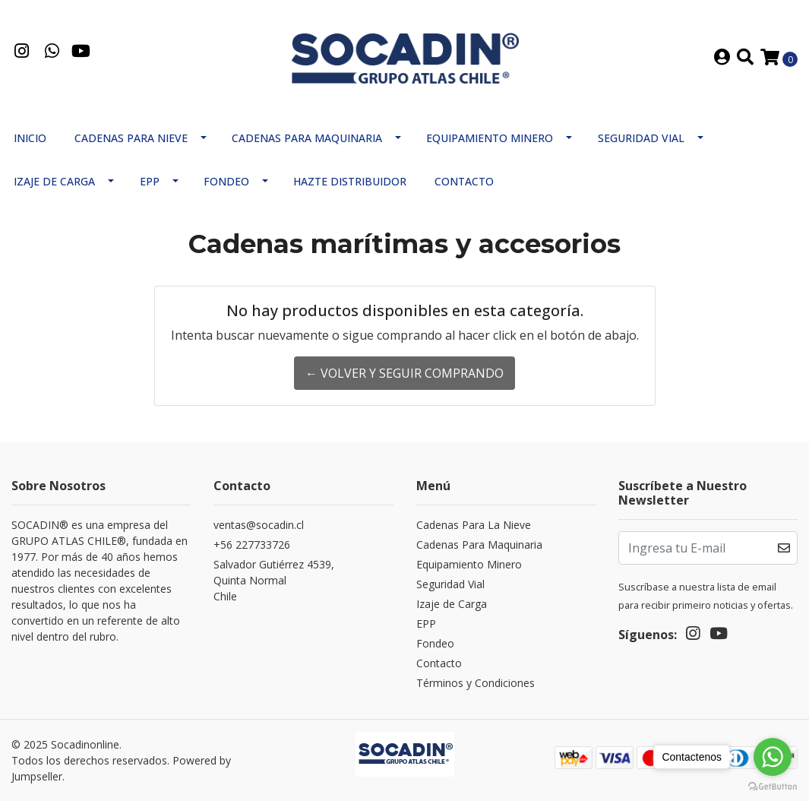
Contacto (464, 181)
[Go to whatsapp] (773, 757)
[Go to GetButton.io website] (772, 785)
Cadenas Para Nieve (131, 138)
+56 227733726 (251, 544)
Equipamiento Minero (489, 138)
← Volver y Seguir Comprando (404, 373)
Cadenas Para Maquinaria (307, 138)
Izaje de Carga (54, 181)
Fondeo (226, 181)
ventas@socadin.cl (258, 525)
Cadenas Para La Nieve (473, 525)
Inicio (30, 138)
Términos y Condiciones (475, 683)
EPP (150, 181)
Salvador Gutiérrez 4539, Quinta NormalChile (273, 580)
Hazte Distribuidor (349, 181)
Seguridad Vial (641, 138)
